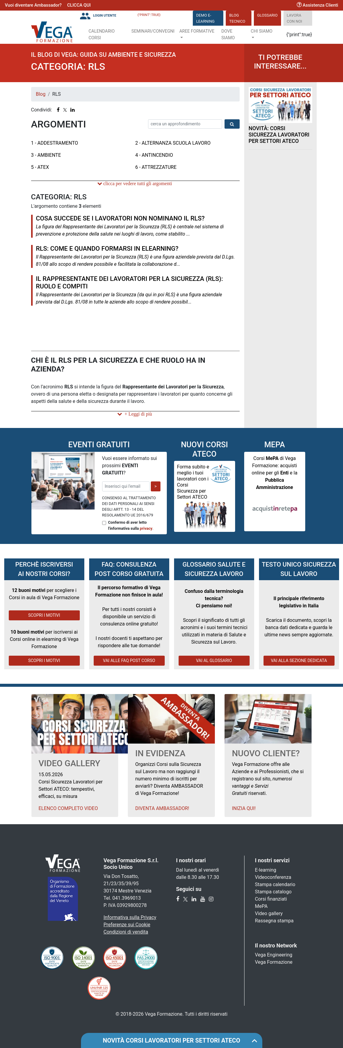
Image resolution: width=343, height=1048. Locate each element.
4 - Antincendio (154, 155)
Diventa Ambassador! (162, 808)
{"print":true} (149, 15)
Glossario (267, 15)
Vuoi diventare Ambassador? (33, 5)
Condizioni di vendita (126, 932)
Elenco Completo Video (68, 808)
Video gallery (269, 913)
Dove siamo (228, 34)
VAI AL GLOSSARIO (214, 660)
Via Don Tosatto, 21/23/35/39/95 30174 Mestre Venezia (128, 883)
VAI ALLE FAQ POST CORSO (129, 660)
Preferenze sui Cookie (127, 924)
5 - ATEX (40, 167)
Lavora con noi (294, 18)
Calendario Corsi (102, 34)
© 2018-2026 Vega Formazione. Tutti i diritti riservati (171, 1014)
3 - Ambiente (46, 155)
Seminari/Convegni (153, 31)
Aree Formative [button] (196, 31)
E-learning (266, 870)
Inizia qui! (243, 808)
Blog (41, 94)
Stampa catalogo (273, 892)
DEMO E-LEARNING (205, 18)
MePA (261, 906)
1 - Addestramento (54, 143)
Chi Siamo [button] (262, 31)
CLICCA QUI (79, 5)
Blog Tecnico (237, 18)
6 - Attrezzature (156, 167)
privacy (146, 528)
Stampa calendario (275, 884)
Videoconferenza (273, 877)
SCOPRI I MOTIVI (44, 615)
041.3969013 (126, 898)
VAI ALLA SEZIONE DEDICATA (299, 660)
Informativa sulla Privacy (130, 917)
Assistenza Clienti (317, 5)
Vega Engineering (274, 955)
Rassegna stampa (274, 921)
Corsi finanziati (271, 899)
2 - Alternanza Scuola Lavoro (173, 143)
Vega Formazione (274, 962)
